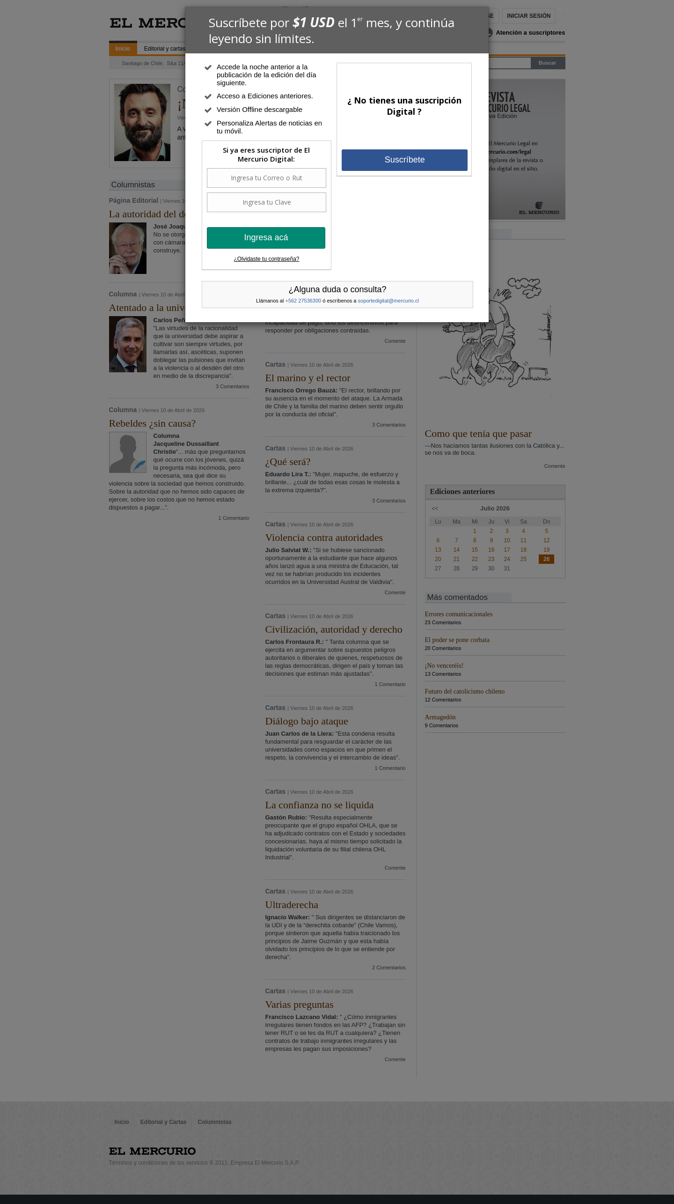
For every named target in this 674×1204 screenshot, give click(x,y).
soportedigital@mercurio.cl (388, 300)
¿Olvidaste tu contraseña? (266, 259)
